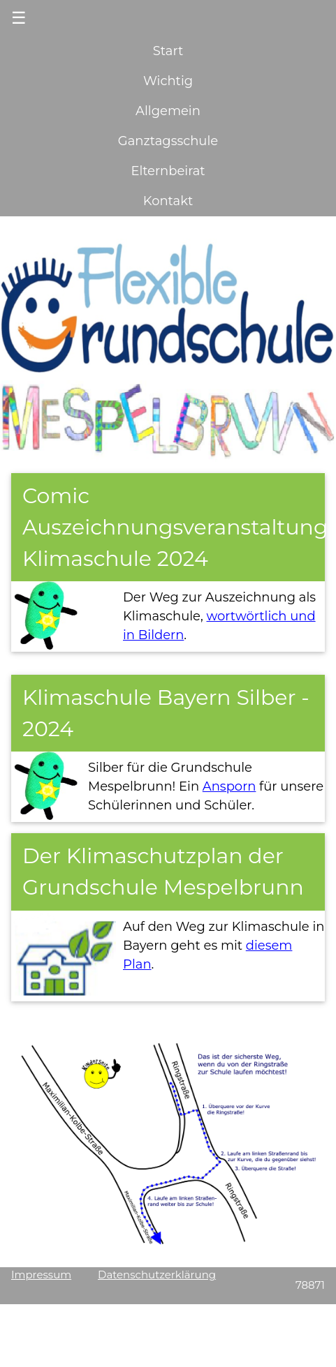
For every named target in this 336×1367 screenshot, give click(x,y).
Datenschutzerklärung (157, 1274)
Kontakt (168, 201)
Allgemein (168, 111)
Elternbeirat (168, 171)
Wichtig (168, 81)
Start (168, 51)
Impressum (41, 1274)
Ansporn (229, 786)
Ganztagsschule (168, 141)
